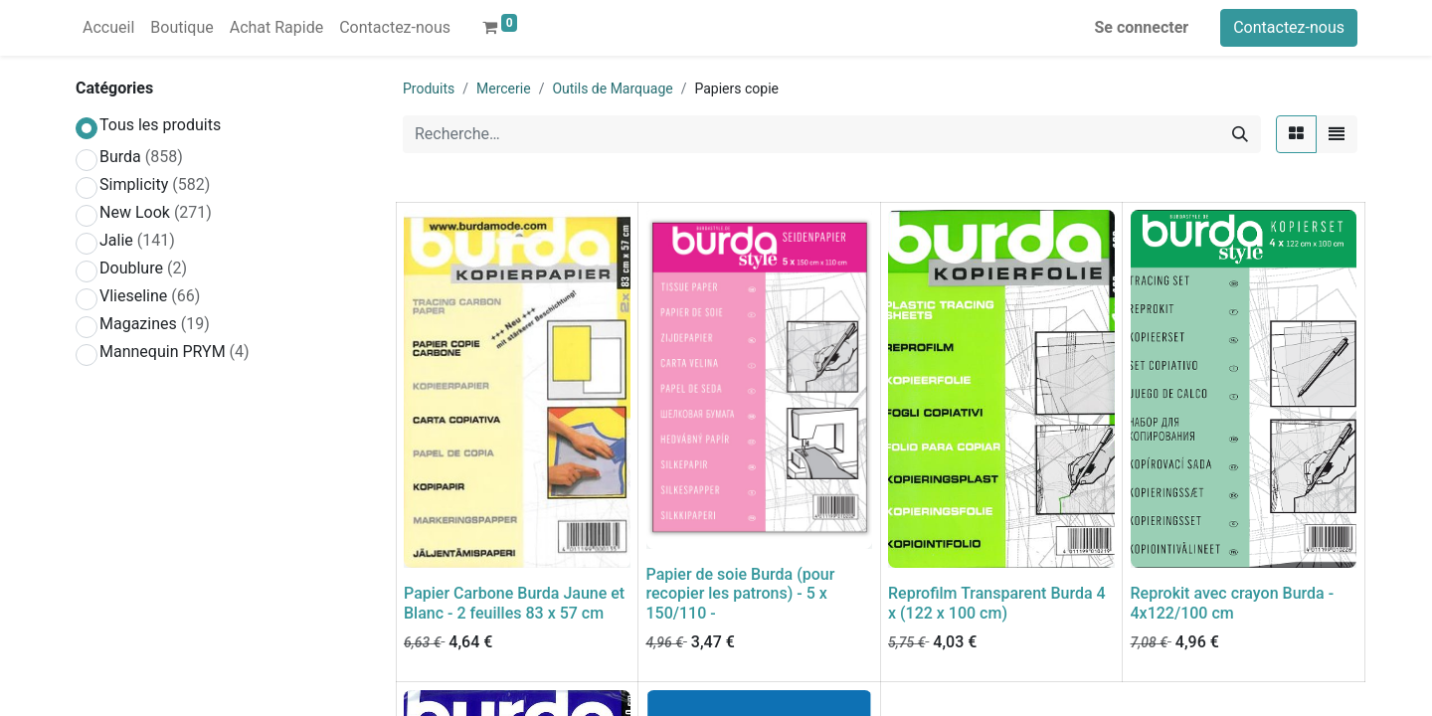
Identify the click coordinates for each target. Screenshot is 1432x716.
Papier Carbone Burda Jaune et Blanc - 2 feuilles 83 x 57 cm (514, 603)
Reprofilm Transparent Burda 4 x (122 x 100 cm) (997, 603)
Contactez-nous (1288, 27)
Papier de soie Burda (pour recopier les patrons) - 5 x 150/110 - (740, 593)
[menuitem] (108, 28)
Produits (428, 88)
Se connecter (1142, 27)
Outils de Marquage (612, 88)
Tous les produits (160, 124)
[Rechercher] (1240, 134)
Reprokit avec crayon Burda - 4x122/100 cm (1233, 603)
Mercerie (503, 88)
